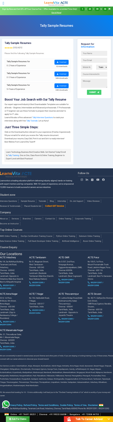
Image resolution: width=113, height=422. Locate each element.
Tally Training (13, 155)
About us (4, 218)
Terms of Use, (80, 405)
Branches (27, 218)
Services (15, 218)
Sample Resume (28, 201)
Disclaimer (93, 405)
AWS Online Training (8, 236)
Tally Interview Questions (42, 117)
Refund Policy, (30, 405)
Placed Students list (32, 206)
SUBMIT (94, 92)
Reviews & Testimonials (10, 206)
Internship (61, 201)
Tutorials (42, 201)
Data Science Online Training (12, 241)
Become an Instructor (9, 223)
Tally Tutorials (32, 121)
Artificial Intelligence (70, 241)
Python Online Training (65, 236)
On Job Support (76, 201)
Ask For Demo (17, 419)
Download (61, 62)
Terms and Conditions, (48, 405)
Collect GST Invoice (54, 206)
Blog (52, 201)
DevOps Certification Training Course (36, 236)
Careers (38, 218)
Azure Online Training (92, 241)
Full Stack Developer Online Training (43, 241)
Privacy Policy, (16, 405)
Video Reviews (93, 201)
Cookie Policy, (66, 405)
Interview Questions (8, 201)
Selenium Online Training (89, 236)
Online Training (65, 218)
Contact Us (50, 218)
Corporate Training (83, 218)
